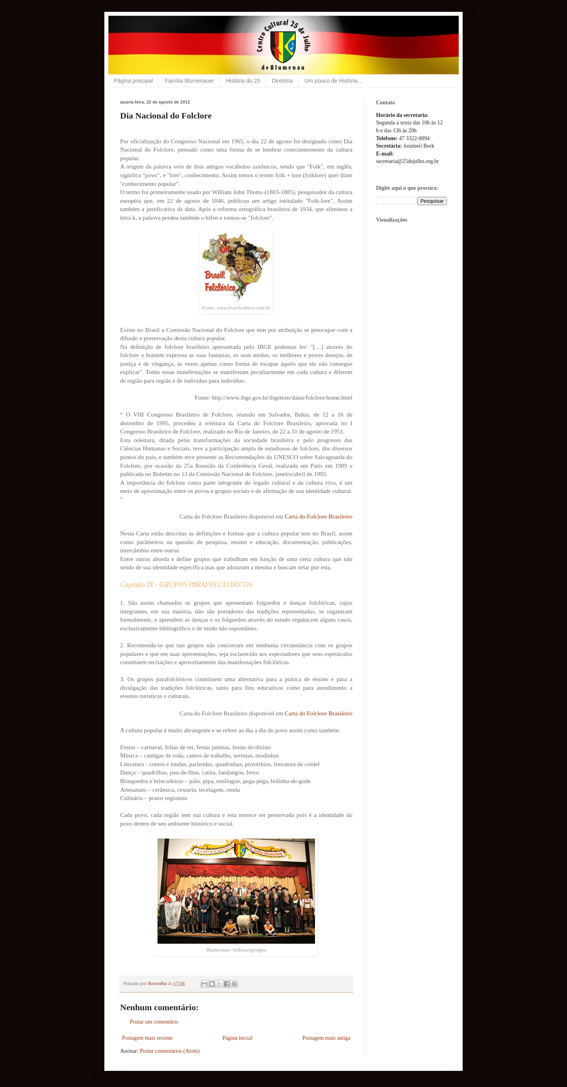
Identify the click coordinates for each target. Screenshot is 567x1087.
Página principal (133, 81)
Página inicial (237, 1038)
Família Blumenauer (189, 81)
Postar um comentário (154, 1022)
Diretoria (282, 81)
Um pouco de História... (333, 81)
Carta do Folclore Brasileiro (318, 516)
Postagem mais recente (147, 1038)
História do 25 (243, 81)
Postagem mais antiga (326, 1038)
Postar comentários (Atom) (170, 1051)
